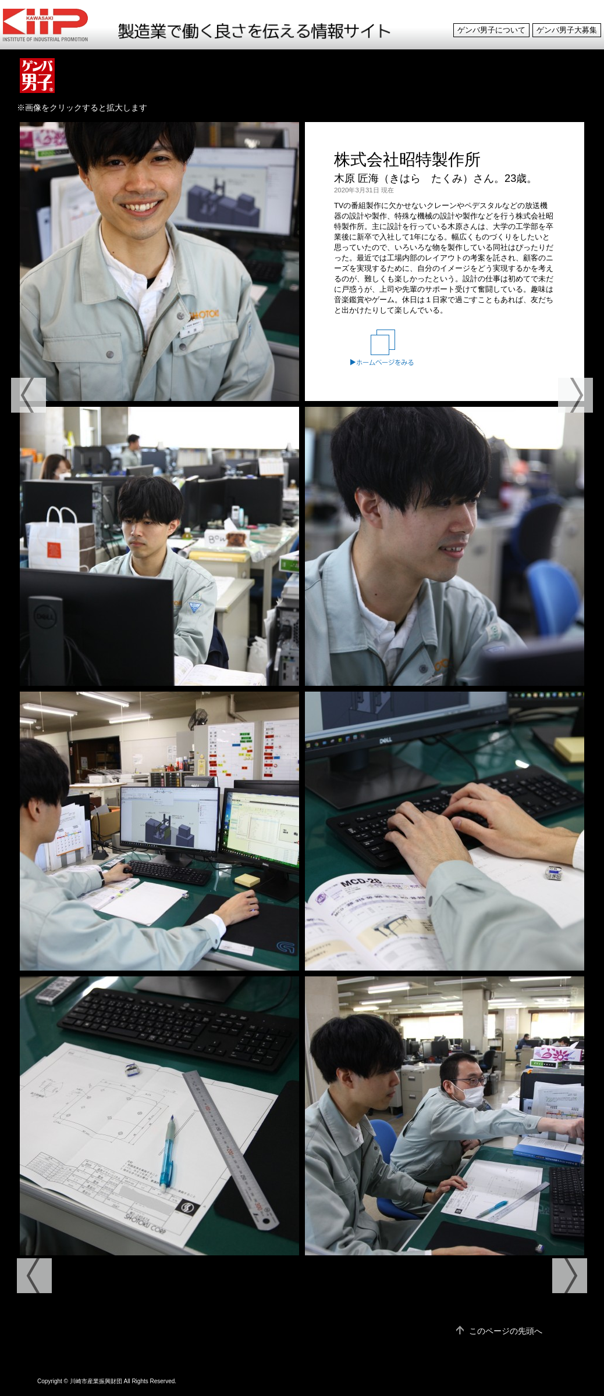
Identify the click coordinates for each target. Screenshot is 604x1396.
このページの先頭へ (505, 1331)
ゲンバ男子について (491, 30)
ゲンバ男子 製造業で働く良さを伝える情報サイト (56, 25)
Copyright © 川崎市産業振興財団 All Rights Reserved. (106, 1381)
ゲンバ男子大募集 (567, 30)
